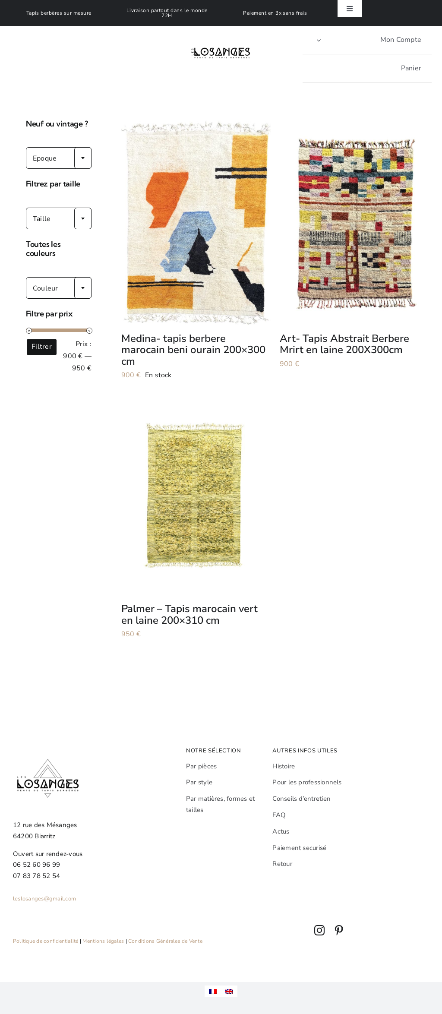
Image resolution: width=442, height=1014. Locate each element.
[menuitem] (213, 991)
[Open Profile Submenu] (319, 40)
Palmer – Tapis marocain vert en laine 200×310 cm (189, 614)
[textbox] (58, 158)
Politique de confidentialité (46, 941)
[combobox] (59, 158)
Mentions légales (103, 941)
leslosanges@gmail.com (44, 899)
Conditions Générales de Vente (165, 941)
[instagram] (319, 930)
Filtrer (42, 346)
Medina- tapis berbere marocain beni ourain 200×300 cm (193, 350)
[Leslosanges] (221, 39)
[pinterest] (339, 930)
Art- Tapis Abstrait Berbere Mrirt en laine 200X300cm (344, 344)
